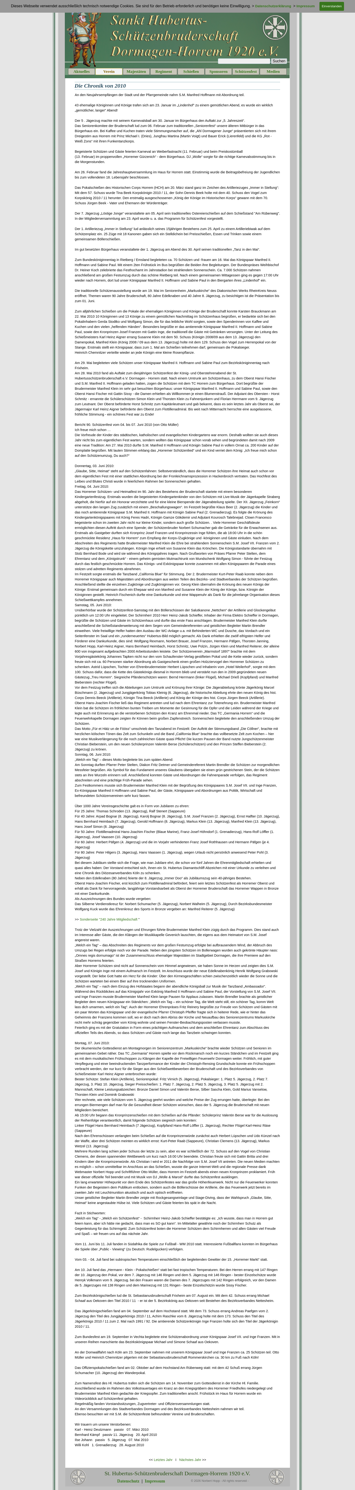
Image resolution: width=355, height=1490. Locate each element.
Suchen (279, 61)
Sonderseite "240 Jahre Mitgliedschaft (108, 919)
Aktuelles (81, 71)
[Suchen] (244, 61)
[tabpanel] (177, 772)
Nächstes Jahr (190, 1460)
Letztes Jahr (163, 1460)
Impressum (155, 1481)
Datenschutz (128, 1481)
